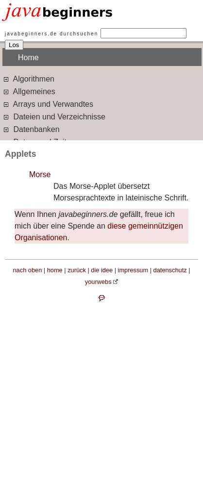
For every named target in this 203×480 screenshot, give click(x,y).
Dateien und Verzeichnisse (53, 116)
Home (28, 57)
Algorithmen (28, 78)
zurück (77, 270)
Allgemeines (28, 91)
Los (14, 45)
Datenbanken (31, 128)
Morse (40, 174)
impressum (133, 270)
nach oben (27, 270)
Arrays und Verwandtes (47, 103)
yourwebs (98, 281)
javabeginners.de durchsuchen (51, 33)
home (55, 270)
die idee (102, 270)
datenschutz (170, 270)
